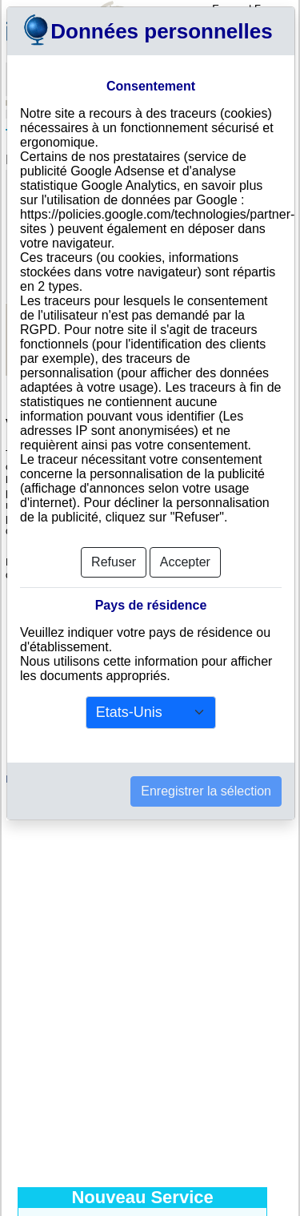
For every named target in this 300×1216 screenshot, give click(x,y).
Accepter (185, 562)
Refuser (113, 562)
